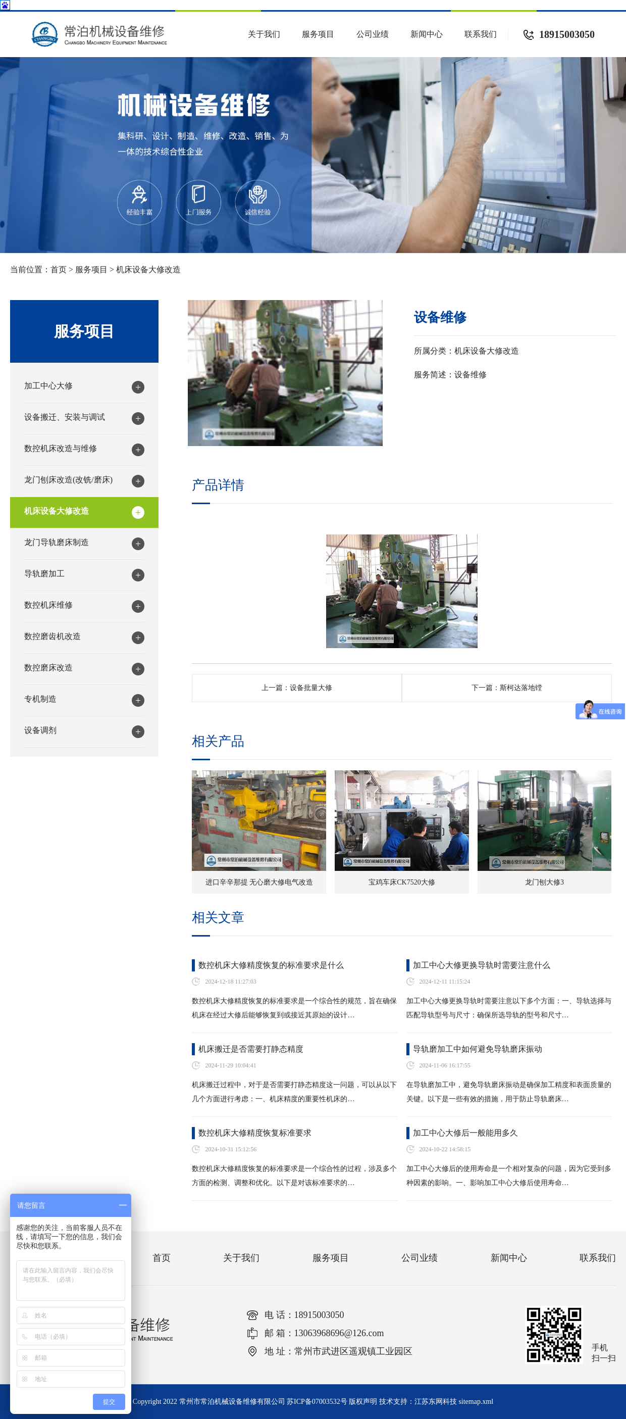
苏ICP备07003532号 (317, 1401)
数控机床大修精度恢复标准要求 (254, 1133)
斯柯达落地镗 (521, 688)
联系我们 (480, 34)
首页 (58, 269)
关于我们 (264, 34)
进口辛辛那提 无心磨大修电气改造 (259, 882)
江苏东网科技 (435, 1401)
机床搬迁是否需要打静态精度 (250, 1049)
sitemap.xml (475, 1401)
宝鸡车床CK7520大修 (402, 882)
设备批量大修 (311, 688)
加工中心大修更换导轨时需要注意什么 (481, 965)
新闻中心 (426, 34)
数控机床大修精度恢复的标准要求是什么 (271, 965)
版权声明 (363, 1401)
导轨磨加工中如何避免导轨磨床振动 (477, 1049)
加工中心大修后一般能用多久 (465, 1133)
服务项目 (318, 34)
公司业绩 (372, 34)
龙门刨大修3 (544, 882)
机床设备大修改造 (148, 269)
